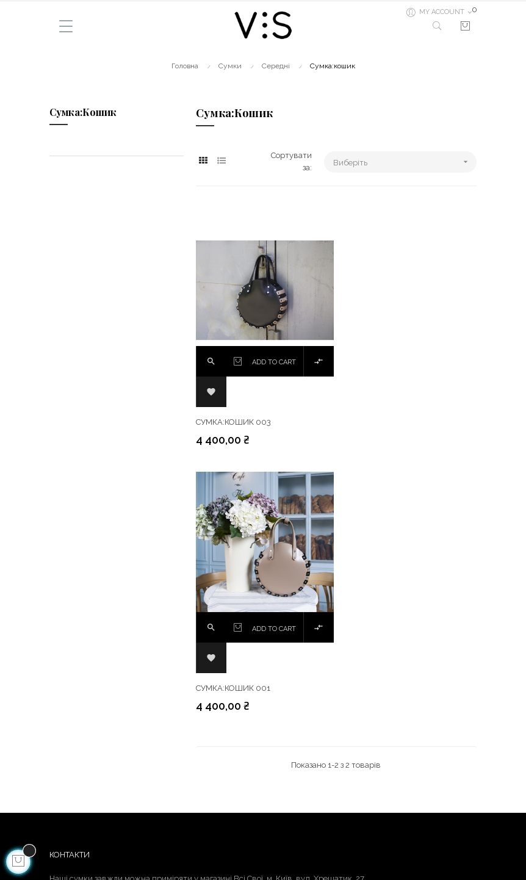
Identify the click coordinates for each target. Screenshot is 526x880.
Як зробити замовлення (94, 838)
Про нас (64, 816)
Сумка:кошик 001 (379, 417)
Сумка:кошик (83, 112)
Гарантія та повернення (95, 794)
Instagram (287, 794)
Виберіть (405, 162)
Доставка (67, 772)
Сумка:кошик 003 (233, 417)
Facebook (286, 772)
